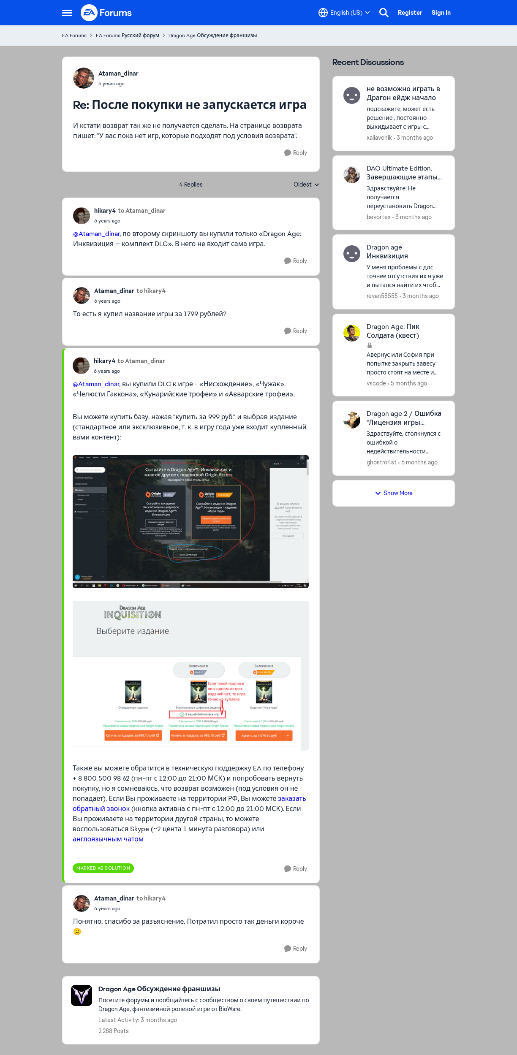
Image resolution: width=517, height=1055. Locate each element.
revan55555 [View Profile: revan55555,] (382, 296)
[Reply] (296, 153)
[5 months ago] (407, 383)
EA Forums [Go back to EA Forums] (74, 35)
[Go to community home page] (106, 12)
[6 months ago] (418, 462)
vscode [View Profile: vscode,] (376, 383)
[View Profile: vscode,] (351, 333)
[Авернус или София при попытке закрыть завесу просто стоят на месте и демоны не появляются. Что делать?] (405, 363)
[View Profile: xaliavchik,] (351, 95)
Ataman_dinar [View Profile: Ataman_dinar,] (118, 73)
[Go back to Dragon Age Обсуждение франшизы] (204, 989)
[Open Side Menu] (67, 12)
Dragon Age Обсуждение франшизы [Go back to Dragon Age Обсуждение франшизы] (213, 35)
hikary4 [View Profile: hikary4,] (105, 210)
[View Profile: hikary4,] (81, 215)
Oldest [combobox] (307, 185)
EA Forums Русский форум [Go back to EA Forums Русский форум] (127, 35)
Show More (394, 493)
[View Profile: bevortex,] (351, 174)
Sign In (441, 12)
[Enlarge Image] (191, 521)
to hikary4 (151, 291)
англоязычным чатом (108, 839)
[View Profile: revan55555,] (351, 253)
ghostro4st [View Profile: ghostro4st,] (382, 462)
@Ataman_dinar (96, 233)
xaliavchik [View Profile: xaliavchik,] (379, 137)
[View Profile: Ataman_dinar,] (83, 78)
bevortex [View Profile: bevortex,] (379, 216)
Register (410, 12)
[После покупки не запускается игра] (118, 83)
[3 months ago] (413, 137)
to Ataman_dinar (142, 210)
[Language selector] (344, 12)
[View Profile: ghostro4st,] (351, 420)
